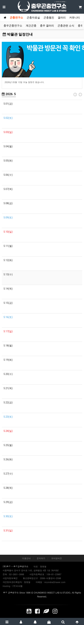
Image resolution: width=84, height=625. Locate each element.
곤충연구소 (16, 17)
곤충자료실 (33, 17)
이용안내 (26, 558)
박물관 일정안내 (18, 34)
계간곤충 (31, 25)
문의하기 (41, 558)
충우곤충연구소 (13, 25)
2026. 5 (9, 94)
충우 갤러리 (47, 25)
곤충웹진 (49, 17)
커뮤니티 (74, 17)
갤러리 (62, 17)
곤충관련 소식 (66, 25)
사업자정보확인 (10, 578)
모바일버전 (56, 558)
